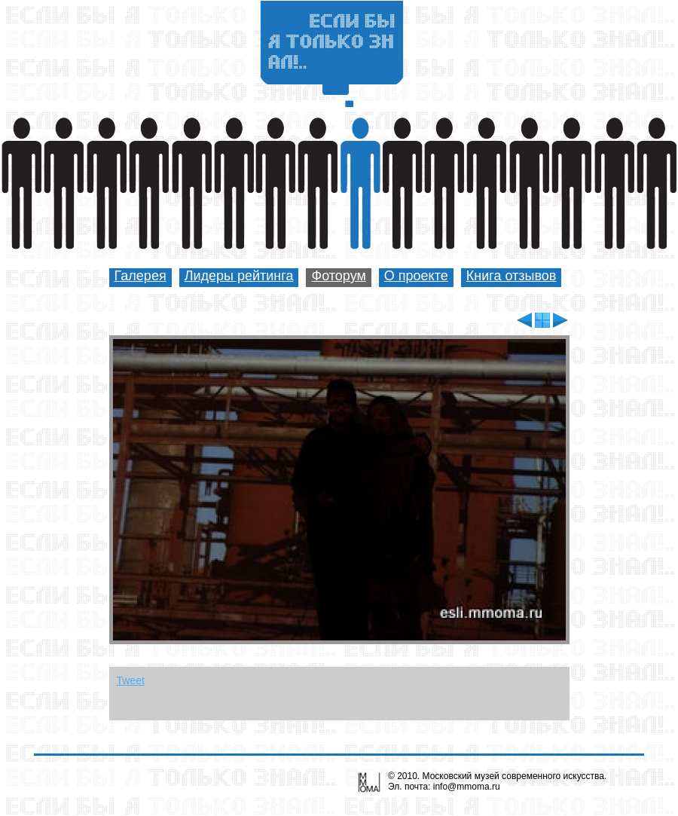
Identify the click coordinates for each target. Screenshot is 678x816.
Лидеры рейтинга (239, 275)
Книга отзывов (511, 275)
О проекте (416, 275)
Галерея (140, 275)
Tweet (131, 680)
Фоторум (338, 275)
